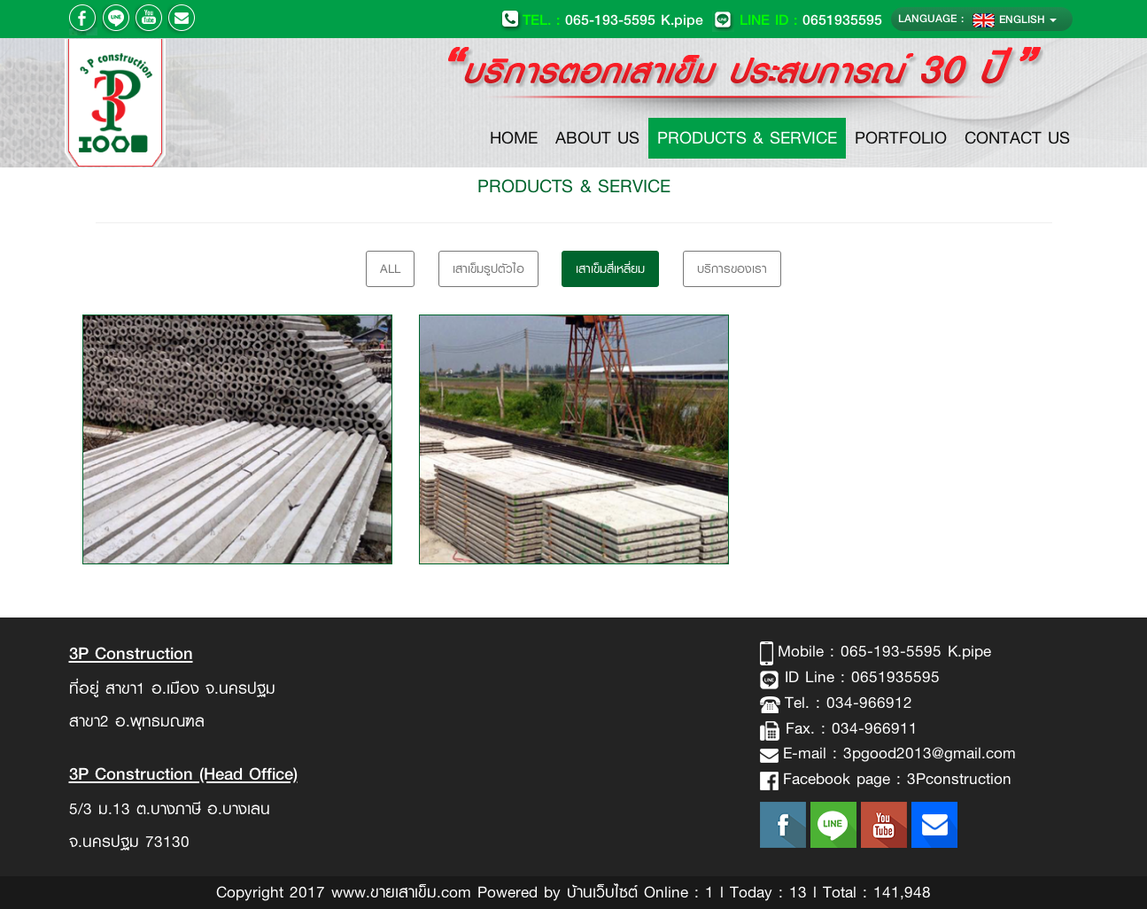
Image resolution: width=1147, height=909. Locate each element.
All (390, 268)
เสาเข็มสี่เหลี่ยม (610, 268)
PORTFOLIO (901, 138)
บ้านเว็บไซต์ (602, 892)
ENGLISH (1015, 19)
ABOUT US (597, 138)
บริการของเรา (732, 268)
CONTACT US (1017, 138)
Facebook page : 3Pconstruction (897, 778)
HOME (518, 137)
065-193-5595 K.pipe (601, 19)
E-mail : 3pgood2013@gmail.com (899, 753)
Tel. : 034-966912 (848, 702)
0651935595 (797, 19)
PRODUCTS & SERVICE (747, 138)
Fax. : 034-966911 (848, 728)
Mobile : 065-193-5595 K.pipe (884, 651)
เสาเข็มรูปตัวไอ (488, 268)
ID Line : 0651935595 (859, 676)
